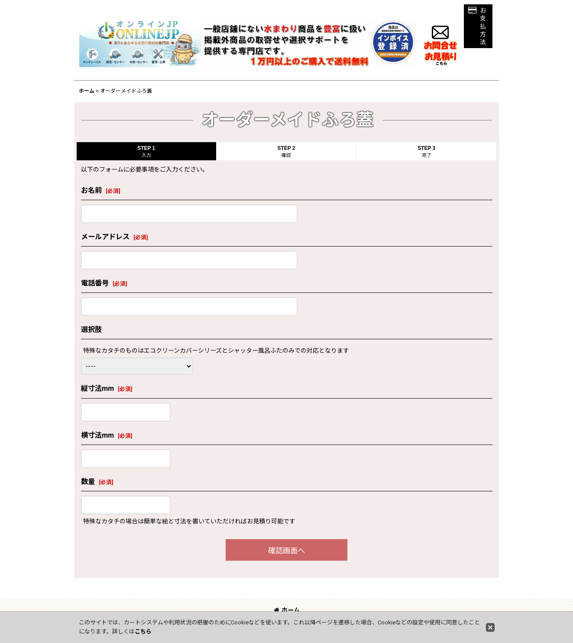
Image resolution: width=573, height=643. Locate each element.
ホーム (287, 610)
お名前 (91, 190)
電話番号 (95, 283)
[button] (478, 26)
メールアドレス (105, 237)
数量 (88, 481)
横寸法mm (97, 435)
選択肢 (91, 329)
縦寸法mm (97, 388)
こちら (143, 631)
